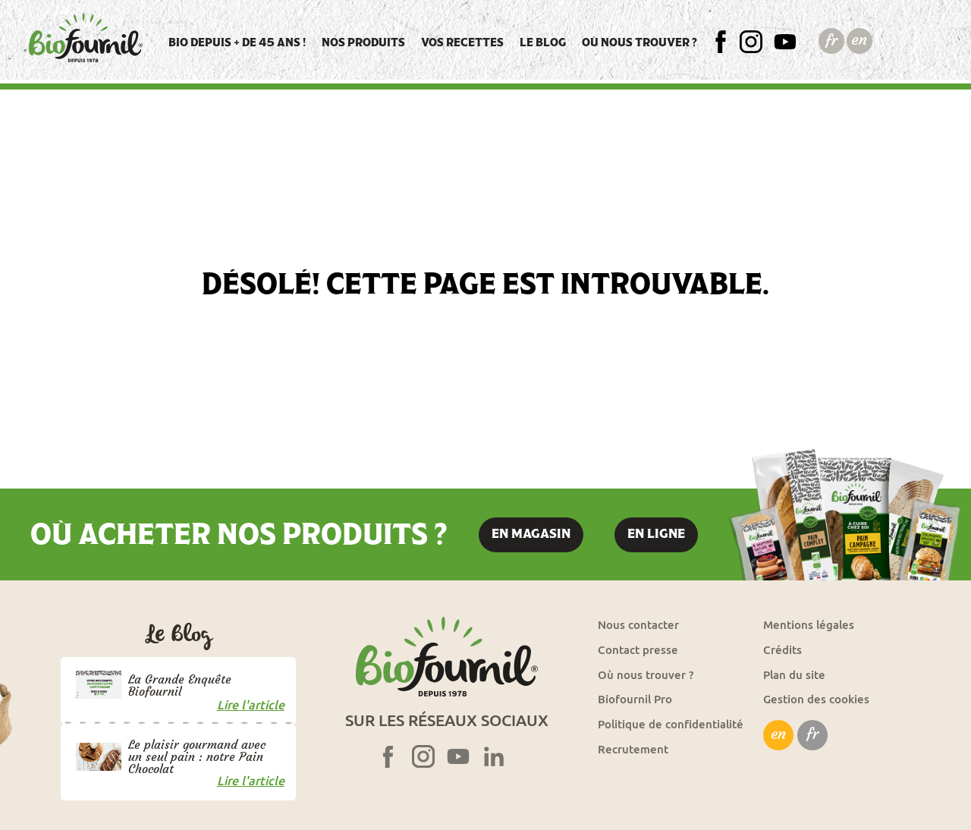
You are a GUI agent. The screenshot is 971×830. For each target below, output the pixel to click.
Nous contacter (638, 624)
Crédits (782, 649)
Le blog (543, 42)
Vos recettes (462, 42)
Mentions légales (808, 624)
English (859, 40)
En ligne (656, 533)
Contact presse (638, 649)
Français (830, 40)
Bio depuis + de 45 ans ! (237, 42)
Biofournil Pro (635, 699)
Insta (757, 42)
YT (792, 42)
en (778, 734)
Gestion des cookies (816, 699)
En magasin (531, 533)
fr (812, 734)
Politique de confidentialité (670, 724)
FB (728, 42)
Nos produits (363, 42)
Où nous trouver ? (639, 42)
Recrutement (633, 749)
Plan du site (794, 674)
